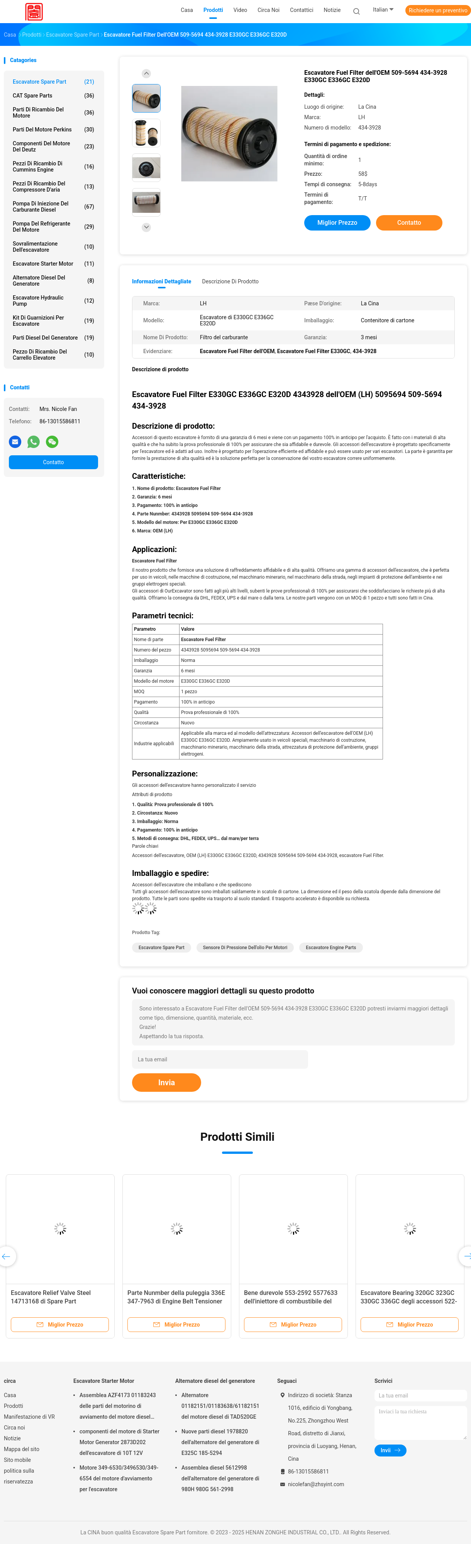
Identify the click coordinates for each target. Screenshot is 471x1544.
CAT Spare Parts (53, 95)
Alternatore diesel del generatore (53, 280)
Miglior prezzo (337, 222)
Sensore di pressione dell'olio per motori (245, 947)
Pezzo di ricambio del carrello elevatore (53, 355)
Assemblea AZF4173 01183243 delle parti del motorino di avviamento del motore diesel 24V (118, 1407)
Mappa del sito (21, 1449)
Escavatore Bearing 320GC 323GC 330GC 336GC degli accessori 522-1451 (409, 1301)
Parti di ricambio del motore (53, 112)
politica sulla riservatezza (19, 1476)
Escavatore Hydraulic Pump (53, 301)
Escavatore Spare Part (53, 82)
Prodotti (13, 1406)
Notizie (12, 1438)
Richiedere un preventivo (438, 10)
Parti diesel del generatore (53, 338)
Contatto (53, 462)
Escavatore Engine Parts (331, 947)
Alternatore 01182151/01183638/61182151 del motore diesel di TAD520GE (220, 1406)
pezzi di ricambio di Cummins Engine (53, 166)
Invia (166, 1082)
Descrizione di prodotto (230, 281)
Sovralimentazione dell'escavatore (53, 247)
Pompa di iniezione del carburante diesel (53, 206)
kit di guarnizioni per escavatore (53, 321)
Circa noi (14, 1427)
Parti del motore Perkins (53, 129)
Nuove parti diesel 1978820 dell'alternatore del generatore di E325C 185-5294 (220, 1442)
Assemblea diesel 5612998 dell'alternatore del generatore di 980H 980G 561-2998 (220, 1478)
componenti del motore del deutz (53, 146)
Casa (10, 1395)
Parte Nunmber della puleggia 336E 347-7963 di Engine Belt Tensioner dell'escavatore (176, 1301)
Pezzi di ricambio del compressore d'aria (53, 186)
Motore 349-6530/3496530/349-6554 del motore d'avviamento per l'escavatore (119, 1478)
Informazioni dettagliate (161, 281)
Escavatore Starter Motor (53, 264)
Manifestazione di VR (29, 1417)
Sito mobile (17, 1460)
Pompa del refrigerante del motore (53, 227)
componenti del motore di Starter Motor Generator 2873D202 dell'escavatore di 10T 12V (119, 1442)
